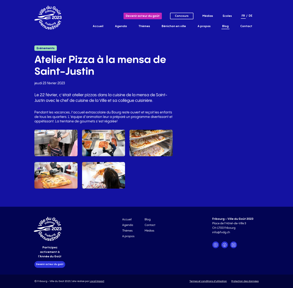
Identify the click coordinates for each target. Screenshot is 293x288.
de (250, 15)
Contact (246, 26)
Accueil (98, 26)
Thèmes (144, 26)
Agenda (121, 26)
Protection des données (245, 281)
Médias (207, 16)
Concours (182, 16)
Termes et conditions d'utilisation (208, 281)
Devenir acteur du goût (143, 16)
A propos (204, 26)
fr (243, 15)
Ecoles (227, 16)
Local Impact (97, 281)
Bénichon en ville (174, 26)
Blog (225, 26)
